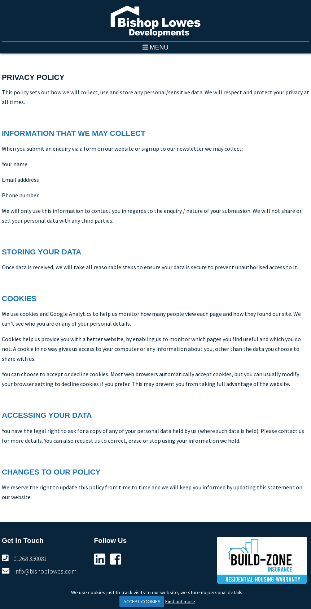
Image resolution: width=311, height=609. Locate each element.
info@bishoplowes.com (45, 571)
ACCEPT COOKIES (142, 601)
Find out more (180, 601)
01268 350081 (30, 559)
